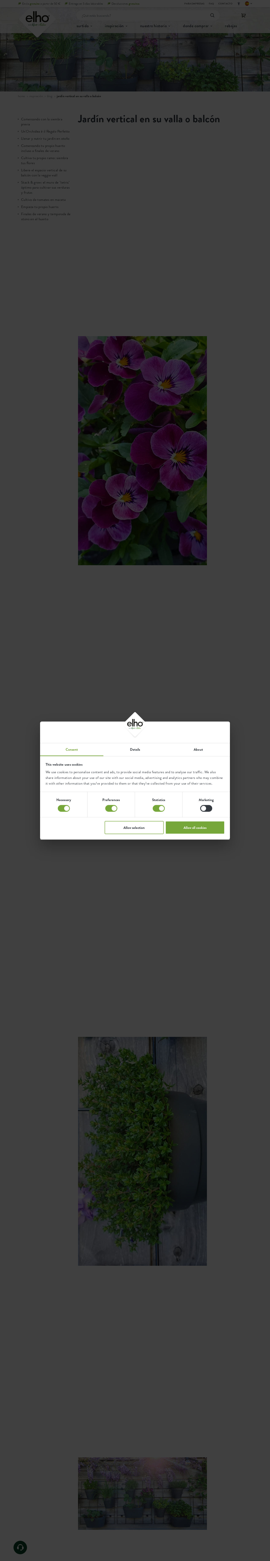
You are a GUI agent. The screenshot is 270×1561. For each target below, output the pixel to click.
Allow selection (134, 827)
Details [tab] (135, 749)
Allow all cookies (195, 827)
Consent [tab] (72, 749)
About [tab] (198, 749)
